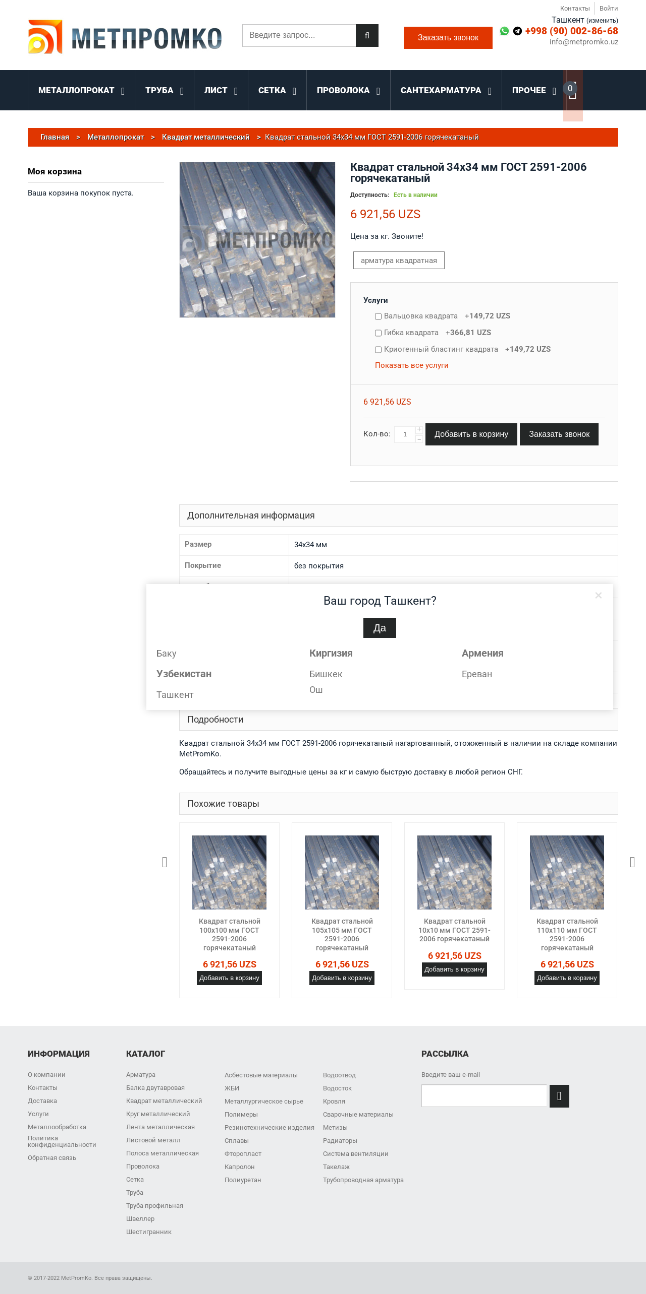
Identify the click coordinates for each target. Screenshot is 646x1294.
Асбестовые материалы (261, 1075)
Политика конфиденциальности (62, 1141)
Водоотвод (339, 1075)
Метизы (335, 1127)
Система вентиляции (356, 1153)
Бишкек (326, 674)
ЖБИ (232, 1088)
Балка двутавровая (155, 1087)
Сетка (135, 1179)
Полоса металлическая (162, 1153)
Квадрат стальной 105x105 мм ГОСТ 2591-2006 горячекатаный (342, 934)
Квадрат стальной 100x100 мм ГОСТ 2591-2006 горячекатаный (229, 934)
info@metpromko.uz (584, 42)
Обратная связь (52, 1157)
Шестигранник (149, 1231)
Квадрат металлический (164, 1100)
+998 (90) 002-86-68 (571, 31)
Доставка (42, 1100)
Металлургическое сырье (264, 1101)
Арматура (140, 1074)
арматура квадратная (399, 260)
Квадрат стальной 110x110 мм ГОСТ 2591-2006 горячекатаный (567, 934)
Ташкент (175, 694)
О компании (47, 1074)
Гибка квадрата (437, 332)
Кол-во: (377, 433)
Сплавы (237, 1140)
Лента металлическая (160, 1127)
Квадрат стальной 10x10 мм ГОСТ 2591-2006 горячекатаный (454, 930)
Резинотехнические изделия (269, 1127)
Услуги (375, 300)
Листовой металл (153, 1140)
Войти (609, 8)
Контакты (575, 8)
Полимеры (241, 1114)
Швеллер (140, 1218)
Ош (316, 689)
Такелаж (336, 1166)
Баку (166, 653)
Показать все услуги (412, 365)
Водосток (337, 1088)
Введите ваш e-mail (450, 1074)
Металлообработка (57, 1127)
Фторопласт (243, 1153)
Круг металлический (158, 1114)
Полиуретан (243, 1180)
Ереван (477, 674)
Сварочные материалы (358, 1114)
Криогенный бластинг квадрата (467, 349)
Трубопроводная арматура (363, 1180)
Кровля (334, 1101)
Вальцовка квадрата (447, 315)
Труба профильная (154, 1205)
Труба (134, 1192)
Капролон (240, 1166)
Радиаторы (340, 1140)
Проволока (142, 1166)
